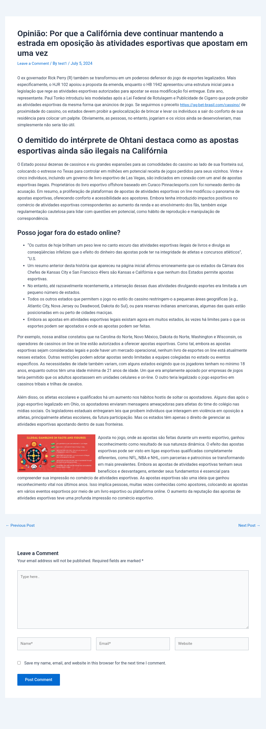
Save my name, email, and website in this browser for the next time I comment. (95, 665)
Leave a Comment (33, 63)
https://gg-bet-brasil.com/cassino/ (211, 104)
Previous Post (21, 525)
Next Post (248, 525)
